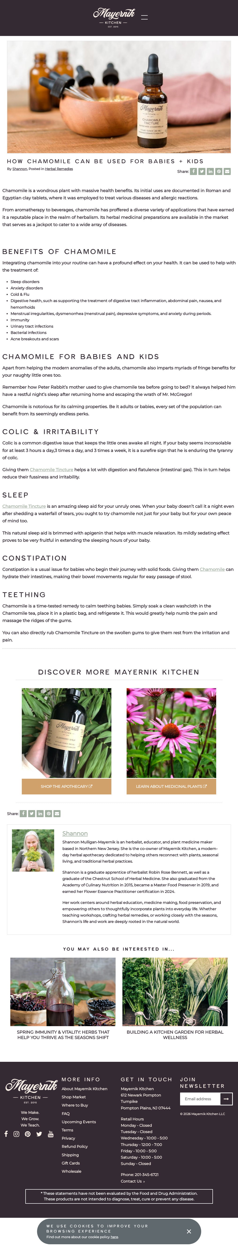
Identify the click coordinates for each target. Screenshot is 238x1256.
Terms (67, 1130)
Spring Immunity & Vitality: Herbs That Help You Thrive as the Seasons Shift (63, 1035)
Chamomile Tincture (51, 469)
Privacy (68, 1138)
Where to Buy (75, 1105)
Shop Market (74, 1097)
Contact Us (133, 1181)
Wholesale (71, 1171)
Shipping (70, 1155)
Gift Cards (71, 1163)
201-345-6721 (147, 1175)
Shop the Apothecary (66, 786)
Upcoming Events (79, 1122)
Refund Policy (75, 1146)
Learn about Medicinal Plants (171, 786)
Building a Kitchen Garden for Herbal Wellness (175, 1035)
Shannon (19, 169)
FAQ (65, 1114)
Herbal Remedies (59, 169)
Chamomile (212, 569)
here (114, 1237)
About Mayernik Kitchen (84, 1089)
